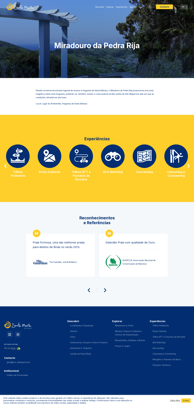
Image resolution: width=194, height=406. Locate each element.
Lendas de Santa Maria (80, 353)
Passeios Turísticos (162, 365)
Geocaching (158, 348)
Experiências (121, 7)
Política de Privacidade (17, 375)
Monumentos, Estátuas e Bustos (130, 340)
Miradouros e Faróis (124, 325)
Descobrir (99, 7)
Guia (141, 7)
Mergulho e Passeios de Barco (167, 359)
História (73, 331)
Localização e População (81, 325)
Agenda (132, 7)
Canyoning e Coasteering (164, 353)
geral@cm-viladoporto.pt (18, 362)
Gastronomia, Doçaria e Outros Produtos (89, 342)
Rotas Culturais (159, 331)
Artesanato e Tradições (81, 348)
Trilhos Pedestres (161, 325)
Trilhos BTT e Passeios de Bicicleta (169, 337)
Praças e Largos (122, 346)
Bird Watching (159, 342)
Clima (72, 337)
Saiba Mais (175, 400)
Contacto (164, 7)
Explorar (110, 7)
